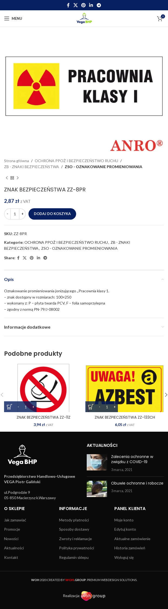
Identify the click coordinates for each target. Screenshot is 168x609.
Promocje (12, 529)
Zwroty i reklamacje (75, 538)
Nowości (11, 538)
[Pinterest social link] (83, 5)
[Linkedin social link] (91, 5)
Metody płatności (74, 520)
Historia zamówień (129, 548)
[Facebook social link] (68, 5)
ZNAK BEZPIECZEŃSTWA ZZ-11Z (43, 417)
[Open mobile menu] (13, 18)
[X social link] (75, 5)
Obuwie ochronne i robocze (137, 483)
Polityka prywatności (76, 548)
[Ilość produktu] (15, 214)
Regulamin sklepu (74, 557)
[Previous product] (6, 178)
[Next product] (17, 178)
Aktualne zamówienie (132, 538)
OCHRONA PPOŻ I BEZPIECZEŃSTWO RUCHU (76, 160)
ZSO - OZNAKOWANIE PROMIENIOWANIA (103, 166)
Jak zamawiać (15, 520)
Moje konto (124, 520)
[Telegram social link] (99, 5)
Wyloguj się (124, 557)
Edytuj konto (125, 529)
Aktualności (14, 548)
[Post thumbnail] (97, 463)
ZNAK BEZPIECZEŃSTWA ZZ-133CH (125, 417)
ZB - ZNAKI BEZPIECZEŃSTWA (31, 166)
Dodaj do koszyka (52, 213)
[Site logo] (84, 18)
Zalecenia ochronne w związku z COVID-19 (132, 459)
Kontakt (11, 557)
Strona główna (16, 160)
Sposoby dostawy (74, 529)
